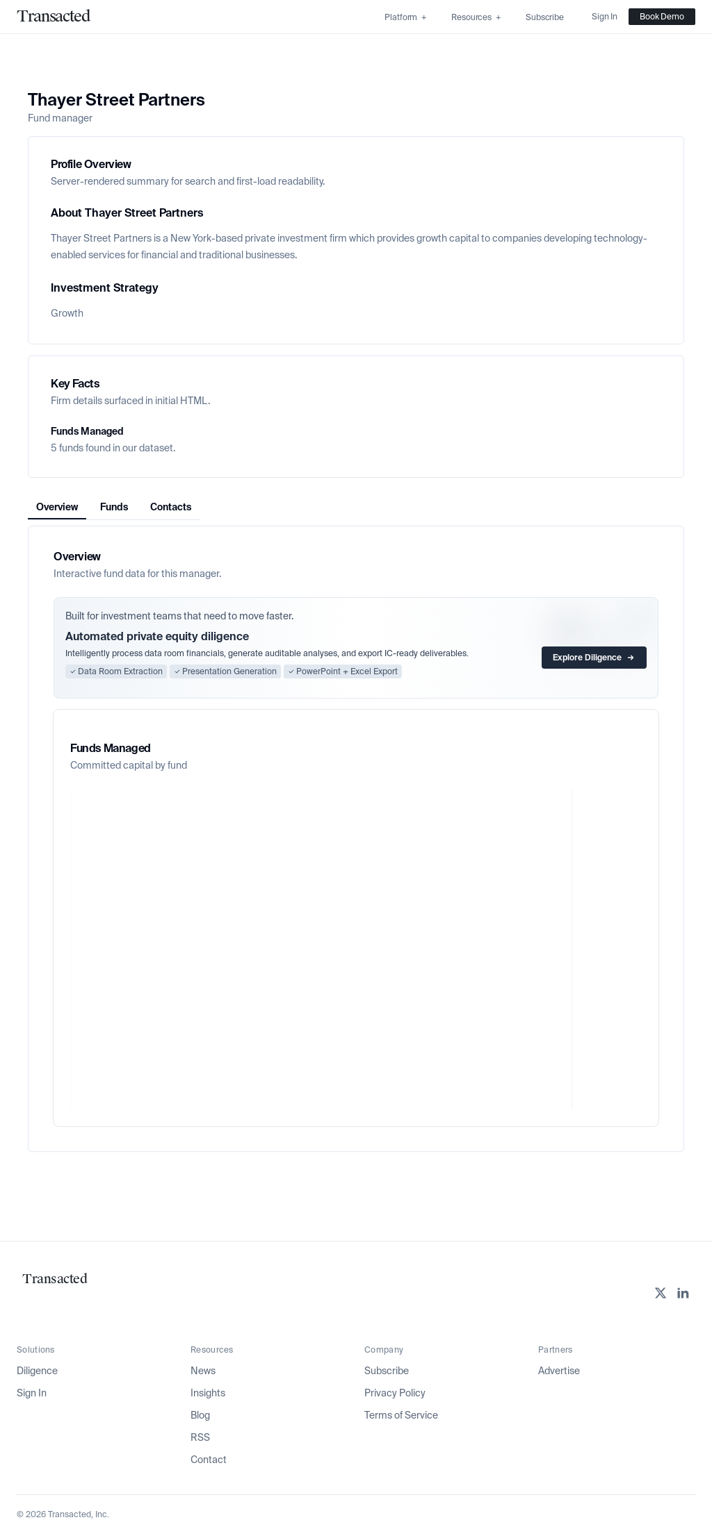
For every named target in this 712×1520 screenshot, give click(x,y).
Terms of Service (401, 1415)
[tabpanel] (356, 839)
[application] (356, 949)
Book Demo (662, 16)
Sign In (32, 1393)
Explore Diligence (594, 657)
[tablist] (114, 507)
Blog (200, 1415)
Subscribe (386, 1370)
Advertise (559, 1370)
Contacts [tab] (170, 507)
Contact (209, 1459)
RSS (200, 1437)
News (203, 1370)
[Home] (53, 16)
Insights (208, 1393)
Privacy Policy (395, 1393)
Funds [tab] (114, 507)
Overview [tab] (57, 507)
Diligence (37, 1370)
